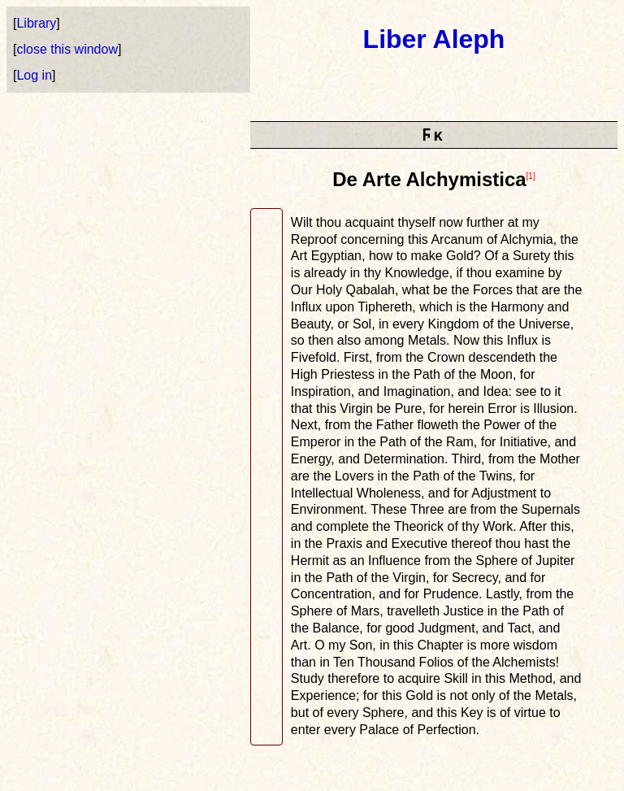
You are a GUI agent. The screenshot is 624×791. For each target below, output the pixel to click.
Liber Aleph (434, 39)
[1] (530, 176)
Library (36, 23)
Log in (34, 75)
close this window (67, 49)
